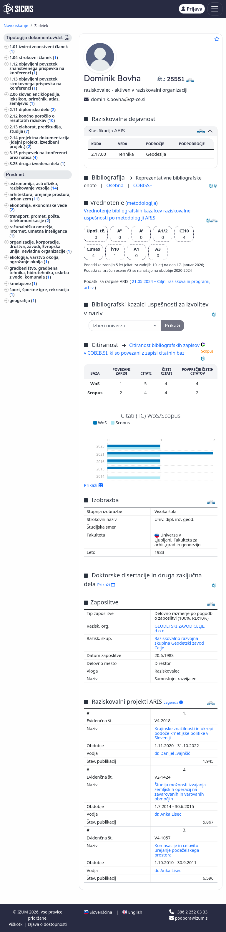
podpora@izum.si (189, 918)
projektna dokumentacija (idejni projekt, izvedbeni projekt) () (39, 142)
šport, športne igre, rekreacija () (39, 292)
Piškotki (17, 924)
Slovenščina (98, 912)
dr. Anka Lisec (168, 814)
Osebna (116, 185)
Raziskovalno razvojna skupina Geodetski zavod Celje (179, 643)
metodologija (141, 203)
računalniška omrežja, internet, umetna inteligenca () (38, 231)
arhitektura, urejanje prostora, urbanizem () (40, 197)
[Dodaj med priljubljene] (217, 38)
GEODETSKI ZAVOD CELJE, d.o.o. (179, 628)
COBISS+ (142, 185)
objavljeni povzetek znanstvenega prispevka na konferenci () (36, 68)
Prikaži (93, 485)
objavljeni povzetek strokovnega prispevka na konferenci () (35, 83)
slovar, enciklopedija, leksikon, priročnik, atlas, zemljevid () (34, 98)
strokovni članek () (38, 57)
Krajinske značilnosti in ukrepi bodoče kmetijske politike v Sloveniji (183, 733)
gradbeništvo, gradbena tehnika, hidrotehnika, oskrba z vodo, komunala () (39, 272)
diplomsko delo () (37, 109)
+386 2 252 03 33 (188, 912)
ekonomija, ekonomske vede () (38, 207)
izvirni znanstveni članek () (38, 49)
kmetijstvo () (23, 283)
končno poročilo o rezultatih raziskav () (32, 118)
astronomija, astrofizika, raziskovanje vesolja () (33, 186)
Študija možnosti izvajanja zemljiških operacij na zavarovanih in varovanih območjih (180, 792)
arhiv (89, 287)
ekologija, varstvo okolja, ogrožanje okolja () (34, 259)
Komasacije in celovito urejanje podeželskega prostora (176, 850)
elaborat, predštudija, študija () (35, 129)
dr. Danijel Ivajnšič (172, 753)
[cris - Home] (18, 9)
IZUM (23, 912)
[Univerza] (125, 325)
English (132, 912)
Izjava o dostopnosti (47, 924)
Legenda (173, 702)
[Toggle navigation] (214, 9)
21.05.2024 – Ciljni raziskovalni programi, (171, 281)
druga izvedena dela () (42, 163)
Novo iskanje (16, 25)
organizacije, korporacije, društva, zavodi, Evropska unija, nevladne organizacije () (40, 246)
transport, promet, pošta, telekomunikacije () (34, 218)
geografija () (22, 300)
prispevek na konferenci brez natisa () (38, 155)
